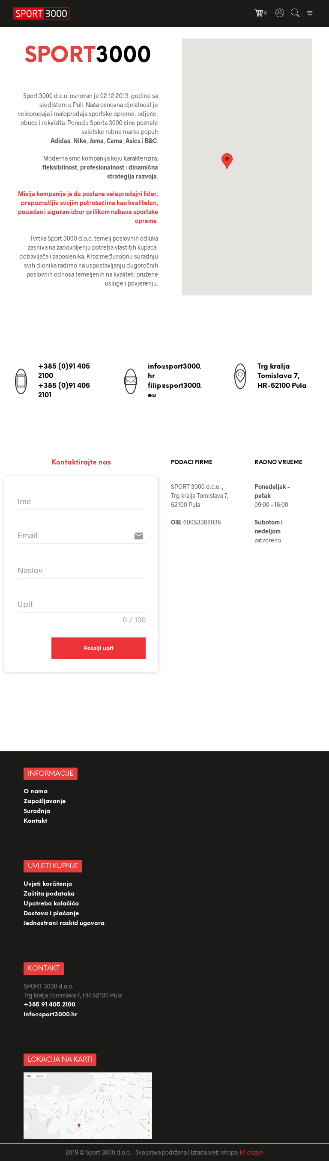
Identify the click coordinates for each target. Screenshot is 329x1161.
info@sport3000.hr (51, 1015)
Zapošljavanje (45, 801)
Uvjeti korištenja (48, 884)
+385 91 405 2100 (49, 1005)
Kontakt (35, 821)
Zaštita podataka (49, 894)
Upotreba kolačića (52, 904)
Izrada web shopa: (215, 1152)
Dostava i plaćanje (51, 914)
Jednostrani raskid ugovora (64, 923)
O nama (36, 792)
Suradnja (37, 811)
